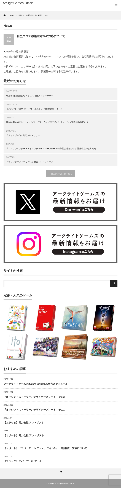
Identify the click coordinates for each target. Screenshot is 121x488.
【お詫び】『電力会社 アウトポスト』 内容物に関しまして (34, 109)
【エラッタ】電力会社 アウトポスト (24, 422)
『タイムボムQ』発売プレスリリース (24, 135)
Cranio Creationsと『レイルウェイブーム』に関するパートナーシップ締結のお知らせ (47, 122)
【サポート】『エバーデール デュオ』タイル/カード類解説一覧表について (45, 448)
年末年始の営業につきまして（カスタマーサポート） (31, 96)
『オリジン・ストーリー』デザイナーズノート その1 (34, 409)
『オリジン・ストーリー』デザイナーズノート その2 (34, 396)
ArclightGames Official (65, 483)
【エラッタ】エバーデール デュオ (23, 461)
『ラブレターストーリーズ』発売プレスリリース (29, 161)
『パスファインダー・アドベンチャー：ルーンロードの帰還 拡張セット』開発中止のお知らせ (51, 148)
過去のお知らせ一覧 (60, 174)
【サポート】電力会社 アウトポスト (24, 435)
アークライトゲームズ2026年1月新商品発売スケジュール (36, 383)
